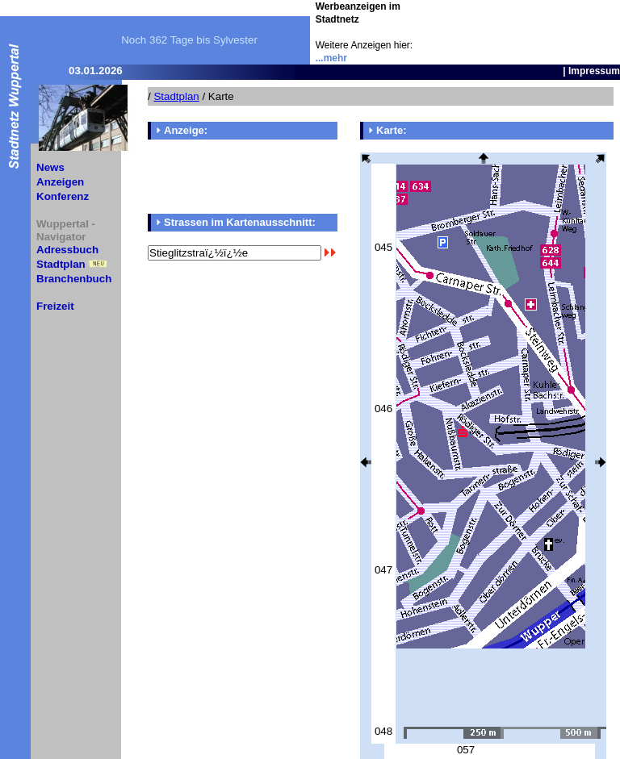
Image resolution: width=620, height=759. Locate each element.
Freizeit (55, 306)
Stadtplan (61, 264)
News (50, 167)
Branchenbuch (73, 279)
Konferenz (62, 196)
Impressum (594, 71)
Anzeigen (60, 182)
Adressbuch (67, 250)
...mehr (331, 58)
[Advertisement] (525, 24)
